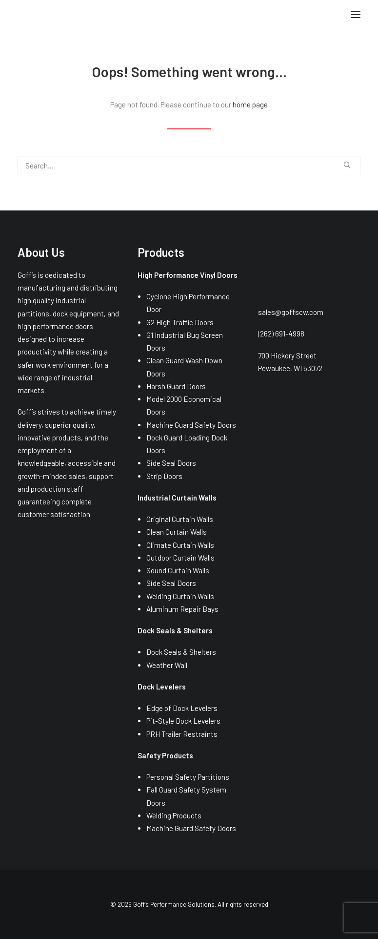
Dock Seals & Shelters (181, 651)
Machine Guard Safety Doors (191, 424)
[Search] (189, 165)
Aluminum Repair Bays (182, 609)
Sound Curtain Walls (177, 570)
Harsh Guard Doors (176, 386)
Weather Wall (166, 665)
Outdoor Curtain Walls (180, 557)
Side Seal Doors (171, 463)
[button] (355, 14)
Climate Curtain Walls (180, 545)
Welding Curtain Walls (180, 596)
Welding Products (173, 815)
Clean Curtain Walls (176, 531)
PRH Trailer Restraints (182, 734)
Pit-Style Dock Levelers (183, 720)
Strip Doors (164, 476)
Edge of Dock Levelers (182, 708)
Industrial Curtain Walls (177, 497)
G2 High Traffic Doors (180, 322)
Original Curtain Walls (179, 519)
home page (250, 104)
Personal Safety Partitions (187, 776)
